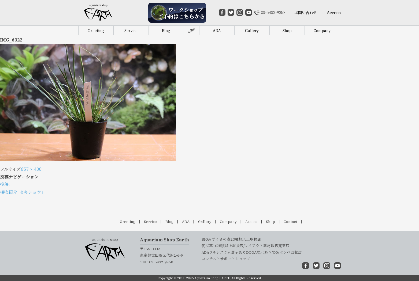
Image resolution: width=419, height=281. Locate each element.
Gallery (204, 221)
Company (228, 221)
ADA (186, 221)
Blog (169, 221)
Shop (270, 221)
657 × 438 (31, 169)
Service (150, 221)
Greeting (127, 221)
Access (251, 221)
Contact (290, 221)
